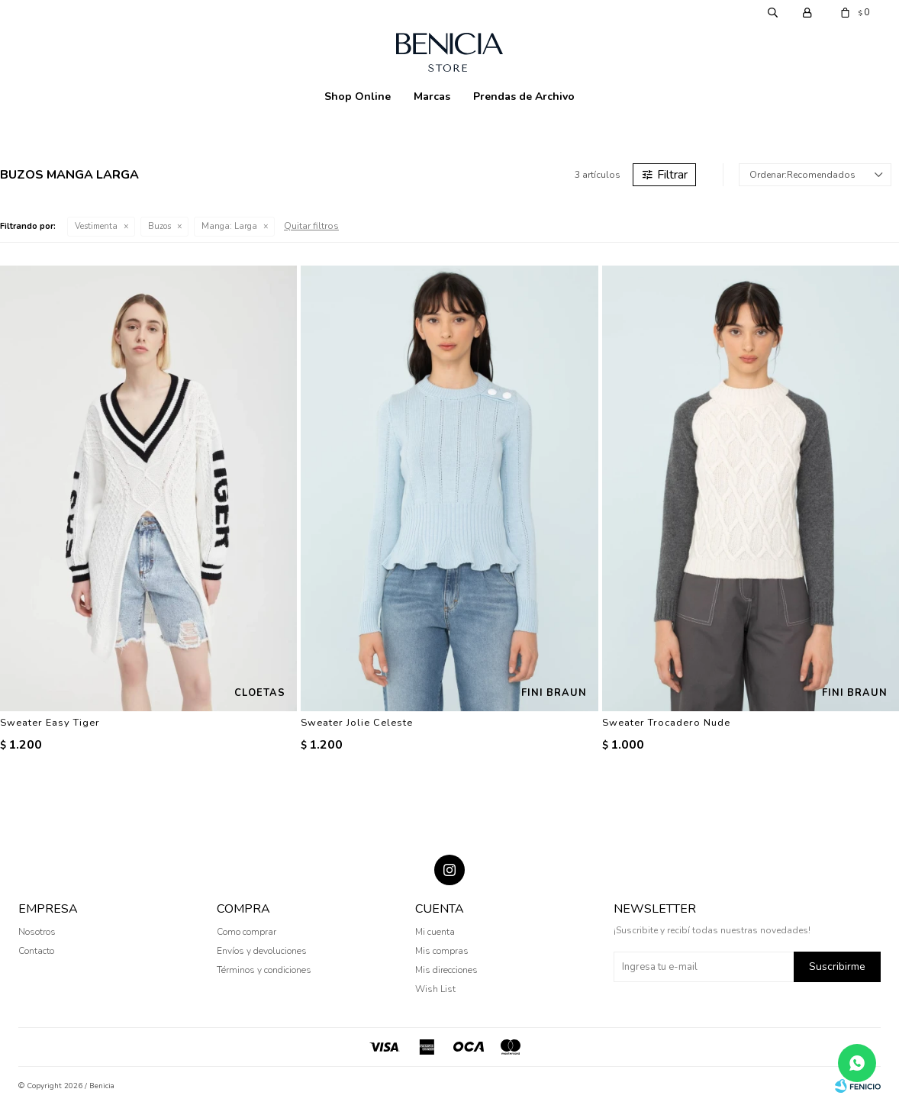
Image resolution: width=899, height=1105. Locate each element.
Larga (229, 226)
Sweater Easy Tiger (50, 723)
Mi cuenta (435, 932)
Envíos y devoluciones (262, 951)
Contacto (36, 951)
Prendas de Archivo (524, 96)
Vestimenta (96, 226)
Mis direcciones (446, 970)
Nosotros (37, 932)
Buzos (159, 226)
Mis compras (442, 951)
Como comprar (246, 932)
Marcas (432, 96)
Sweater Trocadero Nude (666, 723)
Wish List (435, 989)
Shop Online (357, 96)
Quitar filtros (311, 226)
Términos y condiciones (264, 970)
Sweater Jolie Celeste (357, 723)
